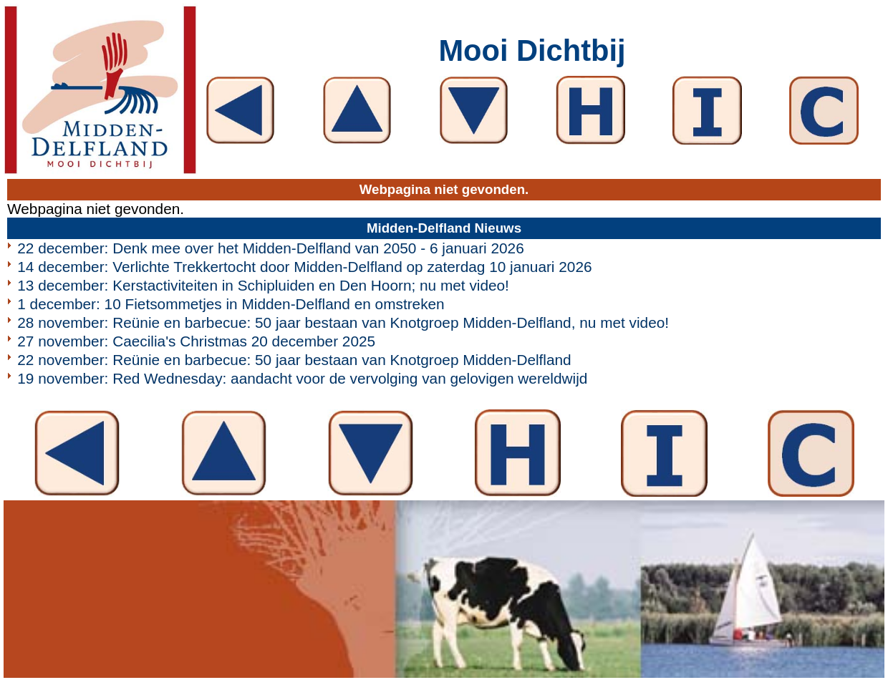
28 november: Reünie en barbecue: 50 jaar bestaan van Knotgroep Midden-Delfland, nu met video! (343, 322)
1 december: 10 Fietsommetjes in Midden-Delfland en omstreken (230, 304)
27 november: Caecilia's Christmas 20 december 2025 (196, 341)
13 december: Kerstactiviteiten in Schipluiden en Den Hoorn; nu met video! (263, 285)
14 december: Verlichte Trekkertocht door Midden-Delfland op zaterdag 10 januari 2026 (304, 266)
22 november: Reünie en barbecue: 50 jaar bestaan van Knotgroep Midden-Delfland (294, 359)
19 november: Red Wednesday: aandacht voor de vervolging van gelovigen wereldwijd (302, 378)
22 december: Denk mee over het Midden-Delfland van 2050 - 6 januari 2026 (270, 248)
